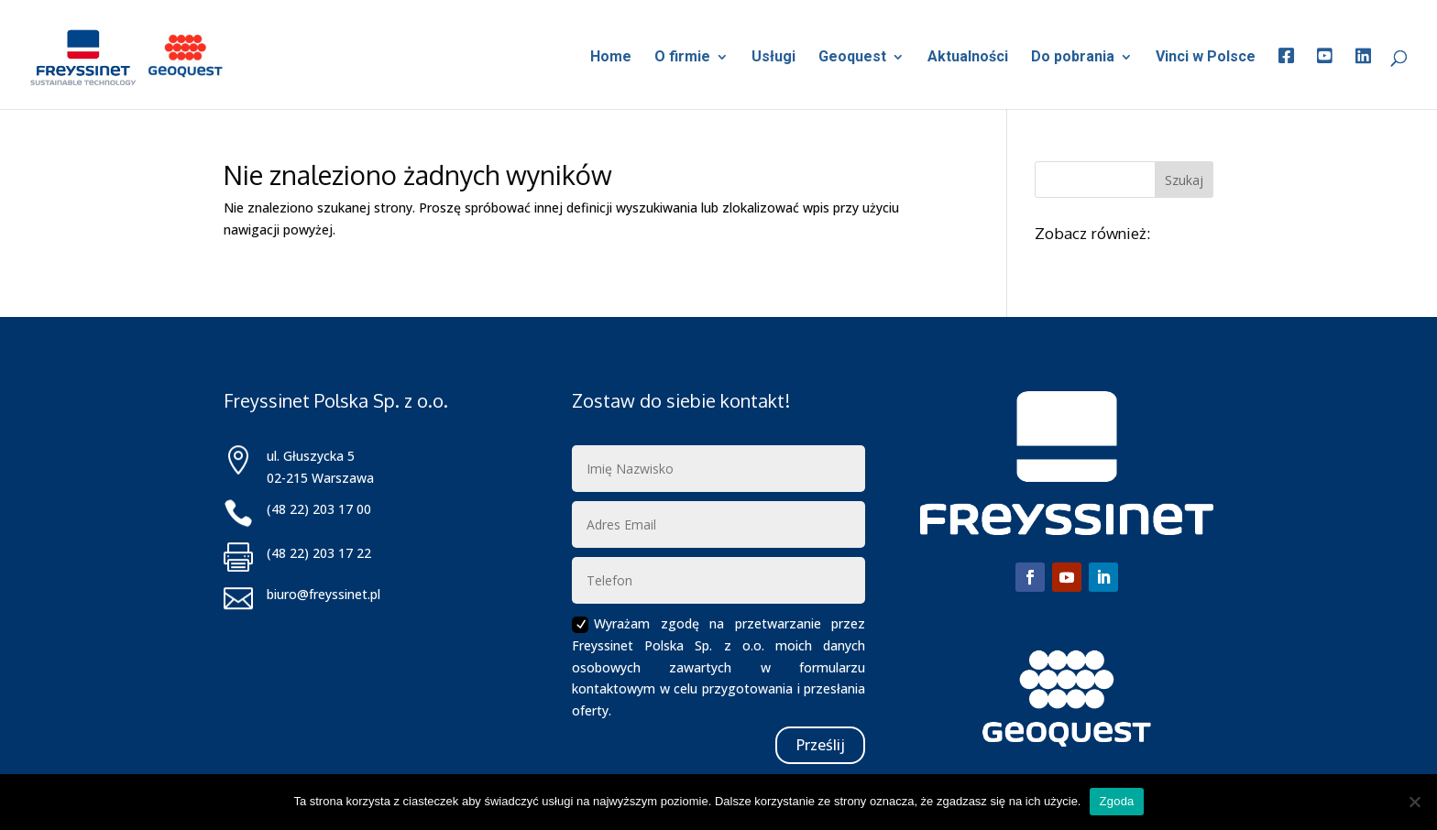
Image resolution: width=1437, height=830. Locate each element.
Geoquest (852, 57)
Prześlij (820, 745)
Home (610, 57)
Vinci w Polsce (1206, 57)
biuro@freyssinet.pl (323, 594)
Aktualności (967, 57)
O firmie (682, 57)
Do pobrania (1072, 57)
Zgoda (1116, 801)
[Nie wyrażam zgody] (1414, 801)
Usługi (773, 57)
